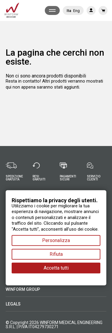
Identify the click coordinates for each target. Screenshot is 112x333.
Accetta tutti (56, 268)
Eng (76, 10)
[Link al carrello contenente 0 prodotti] (103, 10)
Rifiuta (56, 254)
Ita (69, 10)
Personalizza (56, 240)
